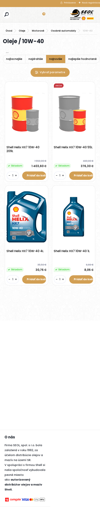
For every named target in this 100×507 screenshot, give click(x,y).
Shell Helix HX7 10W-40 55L (73, 147)
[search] (6, 14)
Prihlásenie (70, 2)
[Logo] (82, 14)
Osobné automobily (63, 31)
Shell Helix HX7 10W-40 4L (25, 251)
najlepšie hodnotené (82, 59)
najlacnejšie (14, 59)
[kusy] (12, 175)
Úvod (9, 31)
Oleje (22, 31)
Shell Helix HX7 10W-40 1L (72, 251)
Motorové (38, 31)
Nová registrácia (91, 2)
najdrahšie (35, 59)
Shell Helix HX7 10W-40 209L (22, 149)
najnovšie (55, 59)
